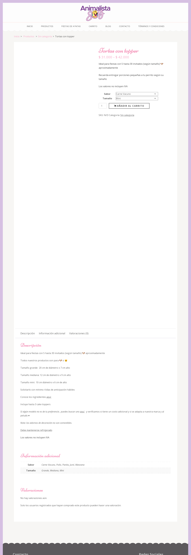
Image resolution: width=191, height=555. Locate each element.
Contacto (124, 26)
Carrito (93, 26)
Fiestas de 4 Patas (71, 26)
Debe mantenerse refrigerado (36, 403)
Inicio (30, 26)
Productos (47, 26)
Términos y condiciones (151, 26)
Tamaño (107, 98)
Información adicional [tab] (52, 307)
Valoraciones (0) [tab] (78, 307)
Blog (108, 26)
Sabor (107, 93)
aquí (49, 370)
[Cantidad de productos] (103, 106)
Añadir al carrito (130, 105)
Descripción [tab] (27, 307)
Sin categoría (127, 115)
